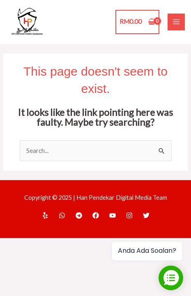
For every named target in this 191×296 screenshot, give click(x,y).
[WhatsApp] (62, 215)
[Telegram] (79, 215)
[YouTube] (112, 215)
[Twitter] (146, 215)
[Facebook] (95, 215)
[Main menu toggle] (176, 22)
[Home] (45, 215)
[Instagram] (129, 215)
